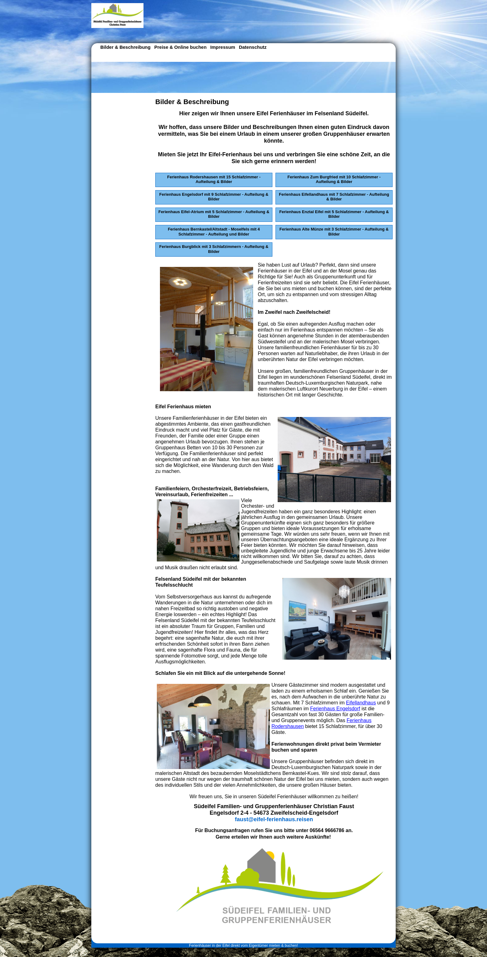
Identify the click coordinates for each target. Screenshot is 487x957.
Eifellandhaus (361, 702)
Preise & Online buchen (180, 47)
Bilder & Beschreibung (125, 47)
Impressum (222, 47)
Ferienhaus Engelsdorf (335, 708)
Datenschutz (252, 47)
